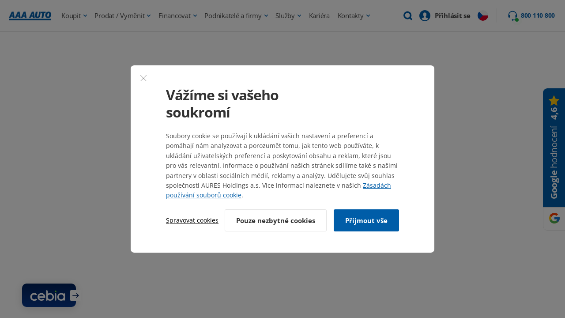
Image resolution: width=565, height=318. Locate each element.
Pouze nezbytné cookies (275, 220)
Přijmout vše (366, 220)
